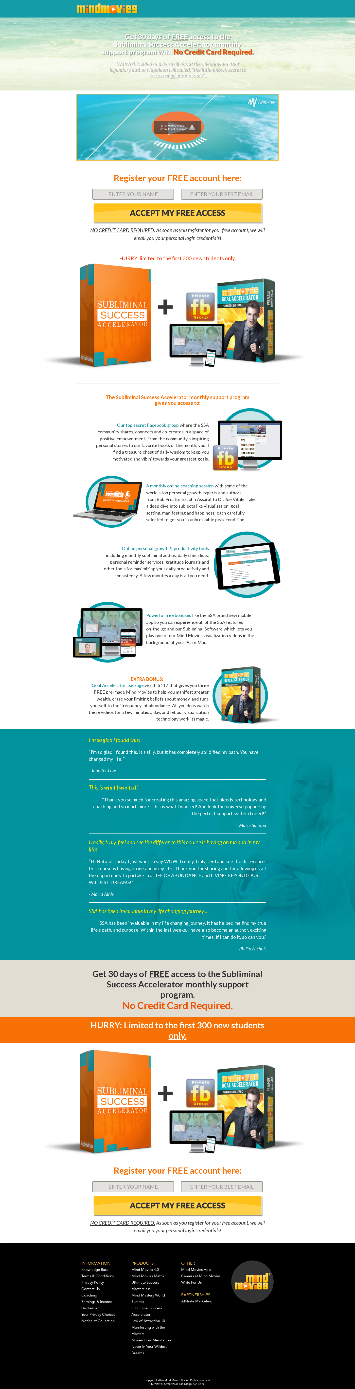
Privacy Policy (92, 1283)
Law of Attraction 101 (149, 1321)
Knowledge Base (94, 1270)
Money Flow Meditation (151, 1340)
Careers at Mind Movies (200, 1276)
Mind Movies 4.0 (145, 1270)
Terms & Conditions (97, 1276)
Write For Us (191, 1283)
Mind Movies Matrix (148, 1276)
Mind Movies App (196, 1270)
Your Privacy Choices (98, 1315)
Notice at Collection (98, 1321)
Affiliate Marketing (196, 1301)
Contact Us (90, 1289)
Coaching (89, 1295)
